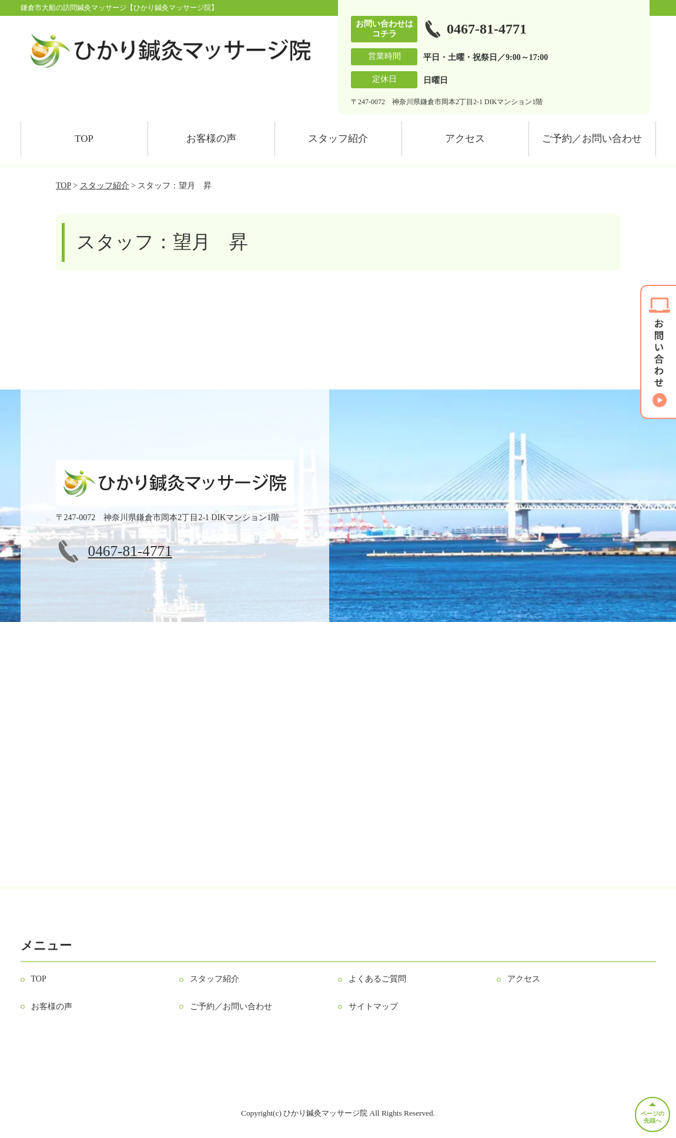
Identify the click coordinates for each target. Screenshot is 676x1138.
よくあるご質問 (377, 978)
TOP (84, 138)
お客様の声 (211, 138)
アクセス (465, 138)
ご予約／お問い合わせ (592, 138)
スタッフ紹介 (338, 138)
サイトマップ (373, 1006)
